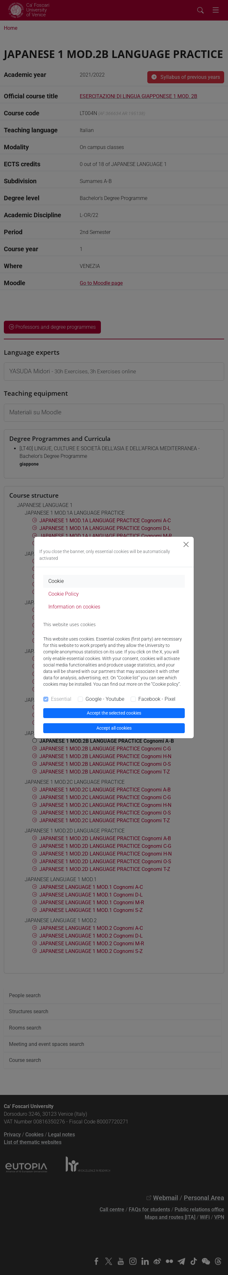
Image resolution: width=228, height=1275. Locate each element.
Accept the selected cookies (114, 713)
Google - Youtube (105, 699)
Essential (61, 699)
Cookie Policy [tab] (63, 594)
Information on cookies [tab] (74, 607)
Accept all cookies (114, 728)
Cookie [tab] (56, 581)
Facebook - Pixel (156, 699)
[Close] (186, 544)
